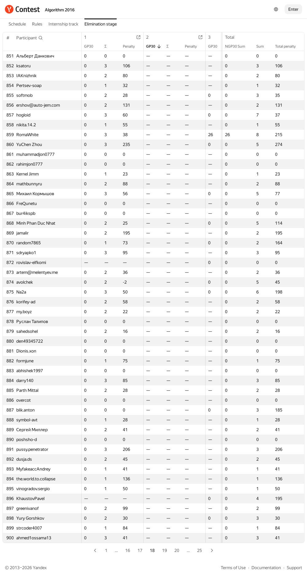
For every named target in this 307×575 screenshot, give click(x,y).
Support (294, 567)
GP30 (91, 46)
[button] (29, 37)
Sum (263, 46)
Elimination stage (100, 24)
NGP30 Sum (238, 46)
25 (199, 550)
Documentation (266, 567)
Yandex (40, 567)
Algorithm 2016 (60, 9)
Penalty (132, 46)
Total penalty (288, 46)
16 (127, 550)
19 (164, 550)
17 (140, 550)
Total (232, 37)
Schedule (17, 24)
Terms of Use (233, 567)
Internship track (63, 24)
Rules (37, 24)
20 (176, 550)
